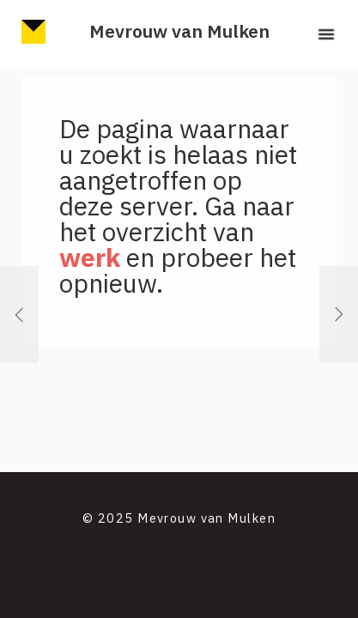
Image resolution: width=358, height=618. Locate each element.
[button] (326, 34)
